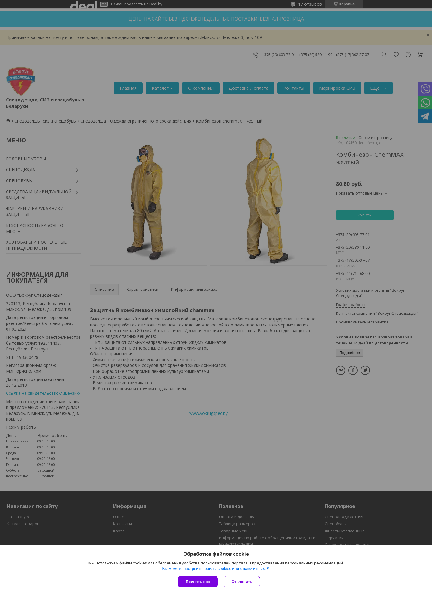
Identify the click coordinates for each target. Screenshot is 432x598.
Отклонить (242, 581)
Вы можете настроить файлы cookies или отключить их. (214, 568)
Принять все (198, 581)
